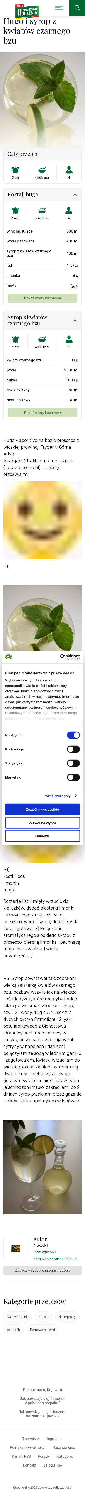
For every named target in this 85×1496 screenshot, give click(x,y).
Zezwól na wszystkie (42, 809)
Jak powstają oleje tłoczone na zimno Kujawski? (42, 1414)
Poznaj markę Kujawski (42, 1390)
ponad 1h (13, 1330)
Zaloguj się (52, 1465)
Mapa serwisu (63, 1447)
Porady (44, 1456)
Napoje (44, 1317)
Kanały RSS (21, 1456)
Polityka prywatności (28, 1447)
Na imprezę (67, 1317)
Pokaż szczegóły (57, 796)
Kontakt (29, 1465)
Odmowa (42, 836)
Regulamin (55, 1439)
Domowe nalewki (42, 1330)
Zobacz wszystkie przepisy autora (42, 1270)
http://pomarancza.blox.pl (55, 1259)
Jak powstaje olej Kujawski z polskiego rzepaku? (42, 1400)
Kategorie (65, 1456)
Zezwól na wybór (42, 823)
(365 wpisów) (44, 1252)
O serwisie (30, 1439)
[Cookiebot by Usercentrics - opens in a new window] (60, 657)
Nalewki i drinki (17, 1317)
